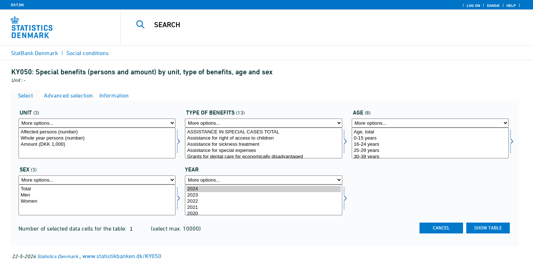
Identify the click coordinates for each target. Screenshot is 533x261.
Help (511, 5)
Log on (473, 5)
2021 (263, 207)
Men (97, 195)
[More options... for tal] (96, 123)
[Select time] (263, 200)
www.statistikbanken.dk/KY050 (121, 256)
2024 (263, 189)
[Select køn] (96, 200)
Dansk (493, 5)
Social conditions (87, 53)
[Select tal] (96, 143)
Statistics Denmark (57, 256)
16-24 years (430, 144)
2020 (263, 214)
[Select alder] (430, 143)
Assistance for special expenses (263, 151)
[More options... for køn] (96, 180)
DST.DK (17, 4)
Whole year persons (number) (97, 138)
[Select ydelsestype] (263, 143)
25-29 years (430, 151)
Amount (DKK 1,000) (97, 144)
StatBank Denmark (34, 53)
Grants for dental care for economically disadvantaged (263, 157)
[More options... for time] (263, 180)
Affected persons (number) (97, 132)
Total (97, 189)
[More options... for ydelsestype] (263, 123)
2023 (263, 195)
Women (97, 201)
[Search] (314, 24)
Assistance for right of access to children (263, 138)
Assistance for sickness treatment (263, 144)
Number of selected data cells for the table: (73, 228)
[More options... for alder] (430, 123)
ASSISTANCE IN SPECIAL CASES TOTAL (263, 132)
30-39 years (430, 157)
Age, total (430, 132)
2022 (263, 201)
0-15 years (430, 138)
